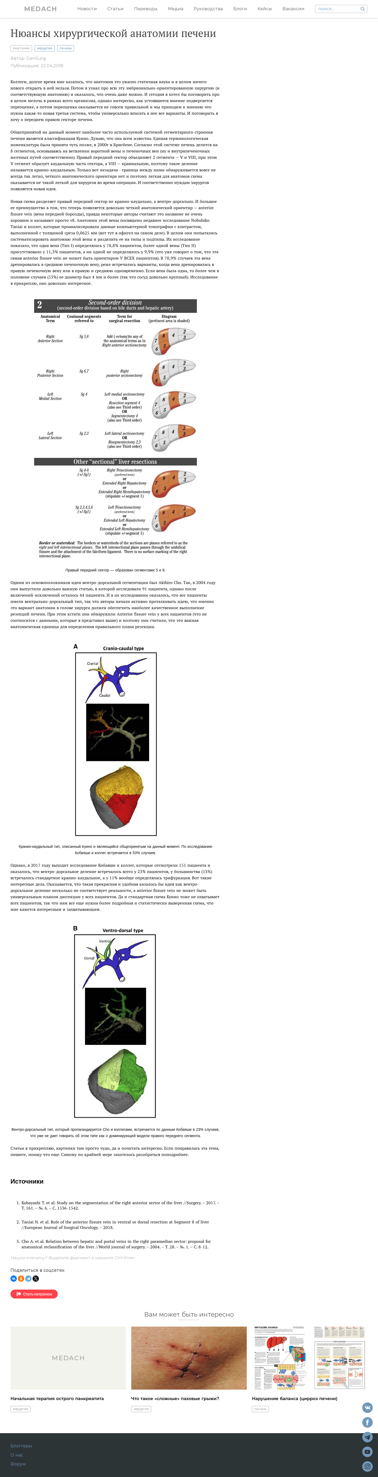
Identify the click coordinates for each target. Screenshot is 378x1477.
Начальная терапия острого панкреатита (57, 1398)
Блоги (240, 8)
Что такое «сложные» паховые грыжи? (175, 1398)
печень (66, 48)
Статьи (115, 8)
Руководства (208, 8)
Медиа (175, 8)
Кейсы (265, 8)
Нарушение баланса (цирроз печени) (294, 1398)
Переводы (146, 8)
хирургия (44, 48)
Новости (87, 8)
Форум (18, 1464)
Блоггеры (21, 1446)
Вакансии (293, 8)
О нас (16, 1455)
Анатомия (21, 48)
